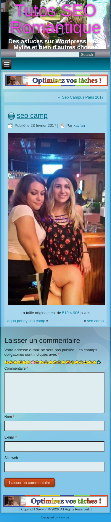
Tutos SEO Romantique (55, 19)
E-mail (10, 437)
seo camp (32, 115)
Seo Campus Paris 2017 (80, 97)
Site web (11, 458)
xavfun (79, 125)
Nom (9, 417)
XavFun (64, 517)
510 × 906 (70, 313)
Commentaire (16, 368)
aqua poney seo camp (26, 321)
